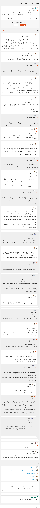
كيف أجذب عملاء (33, 476)
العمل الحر (34, 10)
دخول (16, 25)
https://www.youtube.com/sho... (28, 434)
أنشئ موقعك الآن (35, 501)
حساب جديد (22, 25)
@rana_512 (24, 290)
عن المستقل (33, 467)
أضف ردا (26, 36)
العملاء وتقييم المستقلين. (31, 473)
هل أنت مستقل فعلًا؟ (32, 479)
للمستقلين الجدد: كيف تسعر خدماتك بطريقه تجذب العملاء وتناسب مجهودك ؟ (22, 470)
